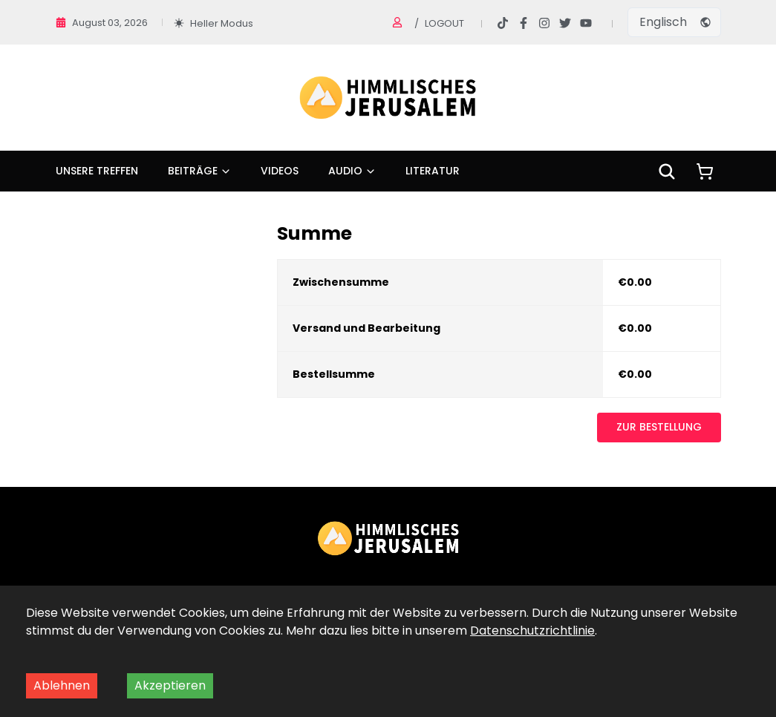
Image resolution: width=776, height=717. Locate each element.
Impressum (449, 666)
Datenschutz (332, 666)
